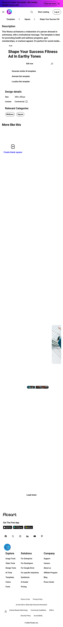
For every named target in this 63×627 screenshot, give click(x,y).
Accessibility (38, 616)
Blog (45, 577)
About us (47, 568)
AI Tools (9, 573)
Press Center (49, 582)
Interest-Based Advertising (18, 610)
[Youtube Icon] (34, 536)
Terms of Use (25, 599)
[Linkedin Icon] (27, 536)
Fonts (8, 587)
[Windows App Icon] (28, 528)
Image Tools (11, 559)
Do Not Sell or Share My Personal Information (31, 605)
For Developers (27, 563)
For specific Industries (30, 573)
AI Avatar (24, 582)
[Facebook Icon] (5, 536)
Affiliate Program (50, 573)
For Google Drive (27, 568)
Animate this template (21, 76)
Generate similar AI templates (24, 71)
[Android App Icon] (18, 528)
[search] (31, 12)
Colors (8, 582)
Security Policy (26, 616)
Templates (10, 577)
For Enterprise (26, 559)
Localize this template (21, 82)
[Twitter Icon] (13, 536)
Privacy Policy (37, 599)
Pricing (24, 587)
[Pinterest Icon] (42, 536)
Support (47, 559)
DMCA (51, 610)
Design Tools (11, 568)
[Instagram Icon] (20, 536)
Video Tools (10, 563)
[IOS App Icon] (7, 528)
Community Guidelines (38, 610)
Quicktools (25, 577)
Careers (47, 563)
